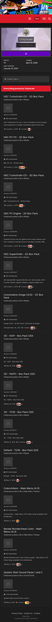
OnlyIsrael (7, 100)
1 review (23, 129)
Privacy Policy (17, 613)
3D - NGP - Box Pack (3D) (18, 335)
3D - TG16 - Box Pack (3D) (19, 412)
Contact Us (28, 613)
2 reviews (20, 442)
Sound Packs (29, 575)
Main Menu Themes (32, 491)
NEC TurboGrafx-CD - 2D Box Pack (24, 96)
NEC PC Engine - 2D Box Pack (21, 213)
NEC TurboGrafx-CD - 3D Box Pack (24, 175)
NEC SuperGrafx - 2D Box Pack (21, 254)
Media (26, 100)
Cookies (37, 613)
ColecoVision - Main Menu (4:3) (21, 488)
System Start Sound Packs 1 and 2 (23, 572)
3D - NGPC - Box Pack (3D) (19, 373)
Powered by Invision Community (26, 618)
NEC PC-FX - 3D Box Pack (19, 137)
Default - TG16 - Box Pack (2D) (21, 450)
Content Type (11, 79)
